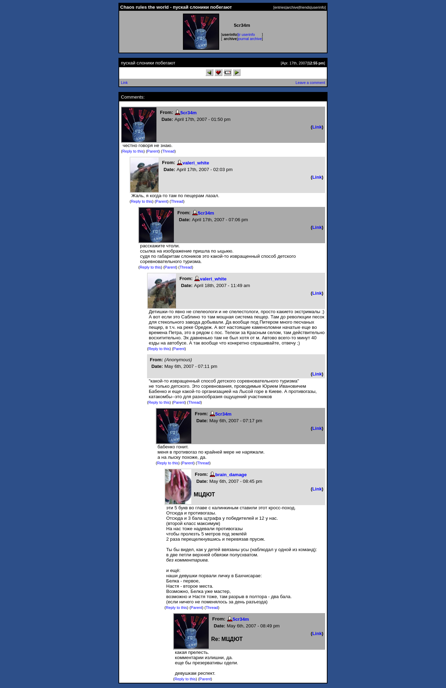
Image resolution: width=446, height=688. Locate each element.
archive (292, 7)
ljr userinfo (246, 34)
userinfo (318, 7)
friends (304, 7)
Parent (153, 151)
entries (279, 7)
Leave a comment (310, 82)
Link (124, 82)
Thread (168, 151)
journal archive (250, 39)
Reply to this (133, 151)
